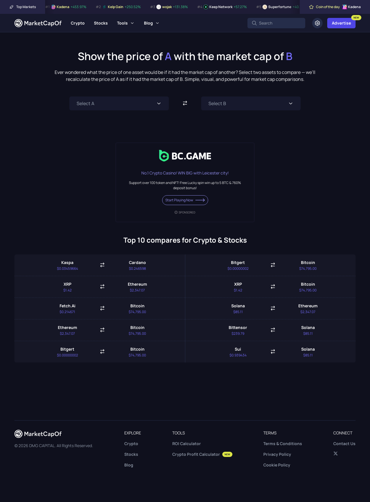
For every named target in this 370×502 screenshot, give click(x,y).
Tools (122, 23)
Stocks (101, 23)
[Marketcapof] (38, 23)
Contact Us (344, 443)
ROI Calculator (186, 443)
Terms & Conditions (282, 443)
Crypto (78, 23)
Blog (148, 23)
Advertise (341, 23)
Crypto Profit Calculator (202, 454)
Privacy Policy (277, 454)
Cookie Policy (276, 465)
